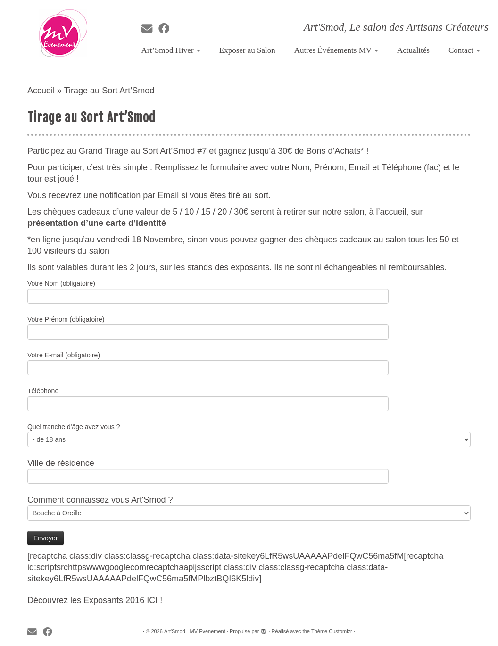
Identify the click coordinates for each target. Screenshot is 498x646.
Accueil (41, 90)
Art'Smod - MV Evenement (194, 631)
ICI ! (154, 600)
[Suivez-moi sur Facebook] (166, 29)
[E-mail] (149, 29)
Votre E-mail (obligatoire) (208, 362)
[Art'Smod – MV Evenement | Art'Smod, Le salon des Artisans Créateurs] (63, 33)
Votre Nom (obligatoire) (208, 291)
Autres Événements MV (336, 50)
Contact (464, 50)
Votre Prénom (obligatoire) (208, 326)
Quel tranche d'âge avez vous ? (249, 434)
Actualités (413, 50)
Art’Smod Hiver (170, 50)
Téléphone (208, 398)
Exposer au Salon (247, 50)
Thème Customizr (331, 631)
